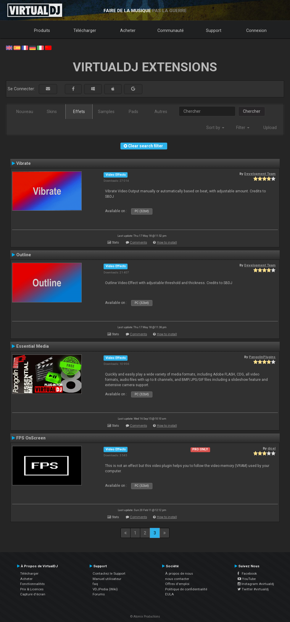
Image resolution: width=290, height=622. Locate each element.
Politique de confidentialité (186, 589)
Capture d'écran (32, 594)
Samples (106, 111)
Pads (133, 111)
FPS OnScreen (31, 438)
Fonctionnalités (32, 584)
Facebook (247, 573)
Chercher (251, 111)
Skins (52, 111)
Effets (79, 111)
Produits (42, 30)
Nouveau (24, 111)
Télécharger (84, 30)
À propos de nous (179, 573)
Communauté (170, 30)
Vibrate (23, 163)
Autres (160, 111)
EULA (169, 594)
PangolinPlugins (262, 357)
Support (213, 30)
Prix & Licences (32, 589)
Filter (242, 127)
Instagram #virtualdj (256, 584)
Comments (138, 242)
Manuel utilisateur (107, 579)
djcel (272, 448)
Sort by (215, 127)
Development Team (260, 174)
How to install (167, 242)
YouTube (247, 579)
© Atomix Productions (145, 616)
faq (95, 584)
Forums (99, 594)
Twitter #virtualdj (253, 589)
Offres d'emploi (177, 584)
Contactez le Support (109, 573)
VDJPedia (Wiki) (105, 589)
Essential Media (32, 346)
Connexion (256, 30)
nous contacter (177, 579)
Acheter (128, 30)
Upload (270, 127)
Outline (23, 254)
